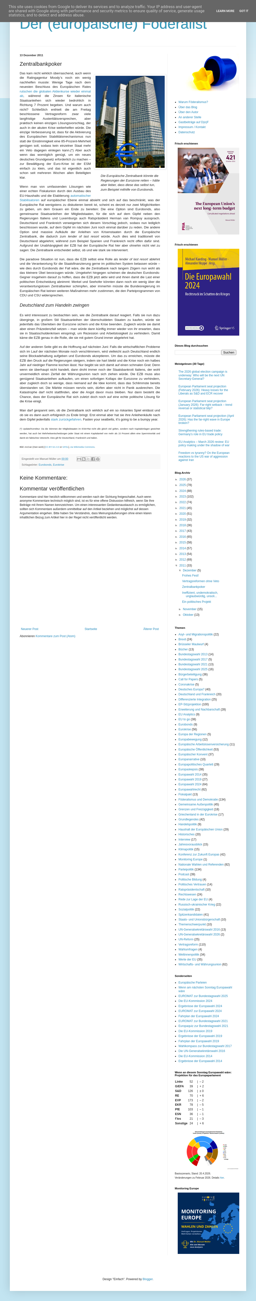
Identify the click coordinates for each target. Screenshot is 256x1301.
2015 (183, 542)
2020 (183, 513)
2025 (183, 485)
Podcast (183, 874)
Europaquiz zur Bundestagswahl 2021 (203, 1026)
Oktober (188, 615)
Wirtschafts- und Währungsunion (199, 964)
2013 (183, 554)
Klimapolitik (185, 849)
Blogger (148, 1279)
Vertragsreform (188, 944)
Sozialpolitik (186, 909)
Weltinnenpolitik (188, 954)
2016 (183, 537)
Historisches (186, 834)
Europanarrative (188, 759)
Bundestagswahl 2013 (193, 654)
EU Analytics (186, 714)
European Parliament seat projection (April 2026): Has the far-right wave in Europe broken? (206, 419)
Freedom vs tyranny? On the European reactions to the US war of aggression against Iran (203, 456)
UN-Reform (185, 939)
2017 (183, 531)
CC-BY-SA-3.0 (52, 447)
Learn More (225, 11)
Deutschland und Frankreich (196, 694)
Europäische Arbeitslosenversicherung (203, 744)
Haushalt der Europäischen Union (200, 829)
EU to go (184, 719)
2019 (183, 519)
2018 (183, 525)
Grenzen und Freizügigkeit (195, 809)
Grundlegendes (188, 819)
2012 (183, 559)
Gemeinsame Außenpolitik (195, 804)
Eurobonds (45, 464)
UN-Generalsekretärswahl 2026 (199, 934)
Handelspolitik (187, 824)
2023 (183, 496)
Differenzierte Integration (194, 699)
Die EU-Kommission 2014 (195, 1056)
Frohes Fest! (190, 575)
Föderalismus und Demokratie (198, 799)
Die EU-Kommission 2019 (195, 1031)
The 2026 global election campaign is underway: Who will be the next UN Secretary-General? (202, 375)
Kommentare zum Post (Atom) (55, 636)
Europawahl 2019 (189, 779)
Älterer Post (151, 629)
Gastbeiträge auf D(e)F (193, 122)
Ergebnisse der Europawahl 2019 (200, 1036)
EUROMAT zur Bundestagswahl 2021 (203, 1021)
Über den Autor (188, 112)
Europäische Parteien (192, 982)
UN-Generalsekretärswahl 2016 (199, 929)
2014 (183, 548)
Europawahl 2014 (189, 774)
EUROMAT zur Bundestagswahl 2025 (203, 996)
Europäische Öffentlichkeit (195, 749)
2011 (183, 565)
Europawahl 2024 (189, 784)
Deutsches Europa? (191, 689)
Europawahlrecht (189, 789)
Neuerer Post (29, 629)
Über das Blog (187, 107)
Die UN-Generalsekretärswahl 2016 (201, 1051)
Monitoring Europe (190, 859)
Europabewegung (190, 739)
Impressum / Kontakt (192, 127)
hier (222, 1177)
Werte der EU (187, 959)
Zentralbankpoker (193, 587)
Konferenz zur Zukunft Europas (198, 854)
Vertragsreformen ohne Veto (200, 581)
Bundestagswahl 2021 (193, 664)
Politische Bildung (190, 879)
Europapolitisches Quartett (195, 764)
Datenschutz (186, 132)
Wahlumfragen (188, 949)
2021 (183, 508)
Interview (184, 839)
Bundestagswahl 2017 (193, 659)
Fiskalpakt (185, 794)
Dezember (190, 570)
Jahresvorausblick (190, 844)
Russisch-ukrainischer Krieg (196, 904)
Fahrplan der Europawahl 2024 (198, 1016)
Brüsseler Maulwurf (191, 644)
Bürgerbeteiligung (190, 674)
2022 (183, 502)
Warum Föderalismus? (193, 102)
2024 (183, 491)
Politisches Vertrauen (192, 884)
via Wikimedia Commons (82, 447)
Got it (243, 11)
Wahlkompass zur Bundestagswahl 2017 (205, 1046)
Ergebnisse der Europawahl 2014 (200, 1061)
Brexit (182, 639)
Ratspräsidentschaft (191, 889)
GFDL (65, 447)
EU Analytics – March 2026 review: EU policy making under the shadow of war (203, 443)
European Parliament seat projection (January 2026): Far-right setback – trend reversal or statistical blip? (205, 404)
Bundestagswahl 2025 (193, 669)
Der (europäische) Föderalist (113, 23)
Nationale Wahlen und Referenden (201, 864)
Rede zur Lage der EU (193, 899)
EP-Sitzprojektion (189, 704)
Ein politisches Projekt (196, 602)
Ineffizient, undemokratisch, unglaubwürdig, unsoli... (200, 594)
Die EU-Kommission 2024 (195, 1001)
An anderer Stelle (189, 117)
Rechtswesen (187, 894)
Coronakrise (186, 684)
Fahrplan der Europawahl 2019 (198, 1041)
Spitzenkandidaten (190, 914)
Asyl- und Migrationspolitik (195, 634)
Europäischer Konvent (193, 754)
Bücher (183, 649)
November (190, 609)
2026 (183, 479)
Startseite (91, 629)
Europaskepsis (188, 769)
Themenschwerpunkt (192, 924)
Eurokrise (58, 464)
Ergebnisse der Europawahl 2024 (200, 1006)
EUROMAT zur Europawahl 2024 (200, 1011)
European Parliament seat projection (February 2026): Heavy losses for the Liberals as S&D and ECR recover (203, 390)
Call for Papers (188, 679)
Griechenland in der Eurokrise (198, 814)
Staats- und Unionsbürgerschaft (199, 919)
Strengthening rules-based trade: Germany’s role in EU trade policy (200, 432)
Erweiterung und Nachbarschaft (199, 709)
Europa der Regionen (192, 734)
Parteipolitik (186, 869)
